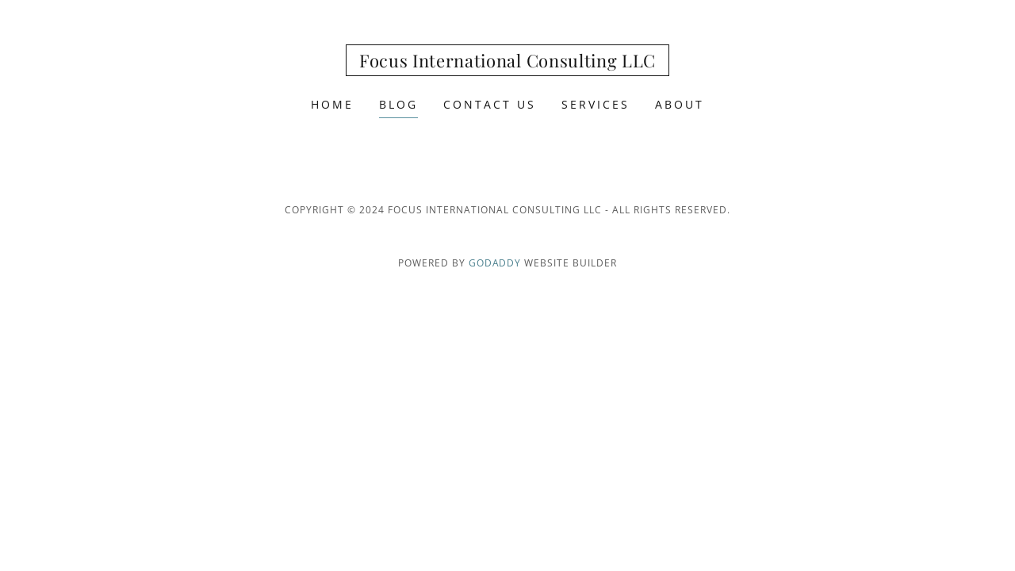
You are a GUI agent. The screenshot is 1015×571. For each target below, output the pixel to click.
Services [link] (595, 104)
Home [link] (332, 104)
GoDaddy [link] (495, 263)
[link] (507, 62)
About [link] (679, 104)
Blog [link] (398, 104)
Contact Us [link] (489, 104)
